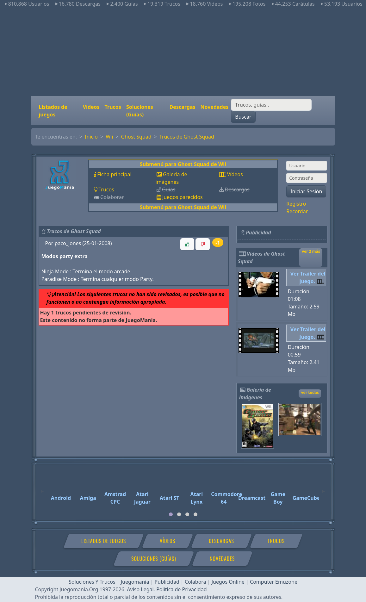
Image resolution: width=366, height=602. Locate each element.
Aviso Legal (140, 589)
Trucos (113, 106)
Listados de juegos (53, 110)
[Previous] (42, 488)
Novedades (215, 106)
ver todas (310, 392)
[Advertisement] (183, 52)
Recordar (297, 211)
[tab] (171, 514)
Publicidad (167, 581)
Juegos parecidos (182, 197)
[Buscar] (271, 105)
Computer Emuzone (273, 581)
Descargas (182, 106)
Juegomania (135, 581)
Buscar (243, 116)
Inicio (91, 136)
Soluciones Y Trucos (92, 581)
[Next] (323, 488)
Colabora (195, 581)
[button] (187, 244)
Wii (109, 136)
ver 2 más (311, 251)
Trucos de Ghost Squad (186, 136)
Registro (296, 203)
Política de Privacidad (181, 589)
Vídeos (91, 106)
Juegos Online (228, 581)
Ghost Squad (136, 136)
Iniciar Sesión (306, 191)
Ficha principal (114, 174)
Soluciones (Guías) (139, 110)
